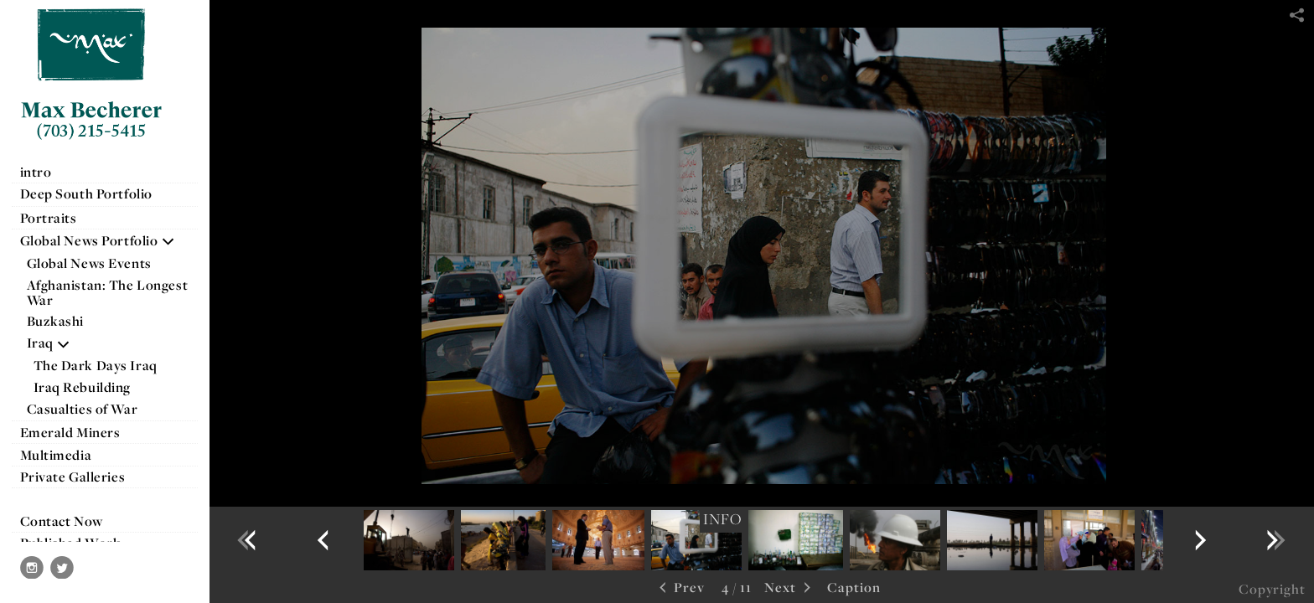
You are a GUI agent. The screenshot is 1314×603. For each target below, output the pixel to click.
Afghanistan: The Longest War (108, 292)
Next (789, 588)
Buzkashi (56, 321)
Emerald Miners (70, 432)
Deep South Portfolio (95, 193)
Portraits (48, 218)
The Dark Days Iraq (96, 365)
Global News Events (89, 263)
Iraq (49, 342)
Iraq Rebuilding (83, 387)
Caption (854, 587)
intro (36, 171)
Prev (680, 588)
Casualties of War (91, 408)
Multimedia (56, 455)
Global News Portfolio (98, 240)
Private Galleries (73, 476)
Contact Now (61, 521)
